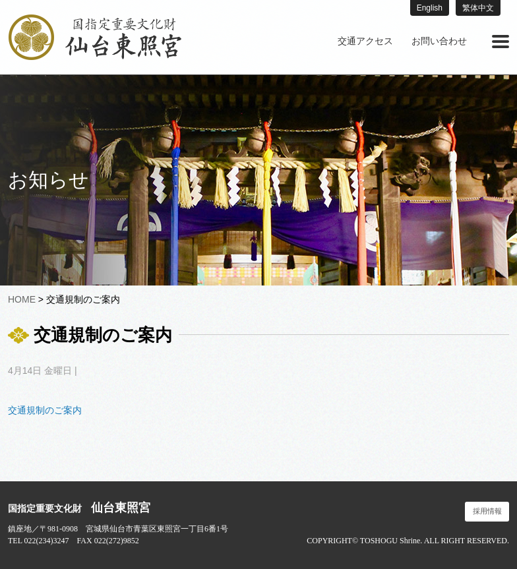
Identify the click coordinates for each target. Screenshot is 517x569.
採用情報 (487, 511)
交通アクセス (365, 41)
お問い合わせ (439, 41)
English (429, 8)
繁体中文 (478, 8)
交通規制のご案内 (45, 410)
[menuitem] (365, 41)
